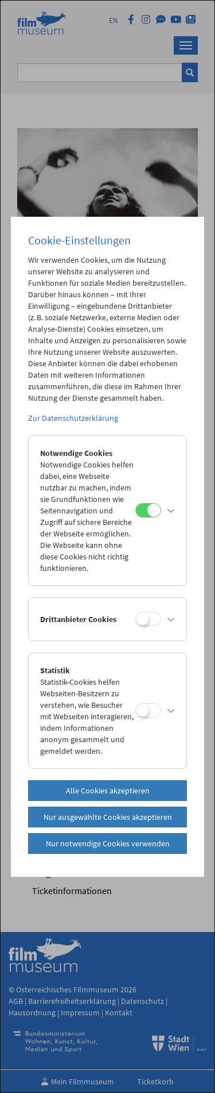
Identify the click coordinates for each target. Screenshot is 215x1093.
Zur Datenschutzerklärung (73, 418)
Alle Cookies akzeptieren (108, 790)
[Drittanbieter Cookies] (148, 619)
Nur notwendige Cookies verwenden (108, 843)
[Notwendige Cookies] (148, 510)
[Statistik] (148, 710)
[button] (171, 510)
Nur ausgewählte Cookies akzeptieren (108, 817)
